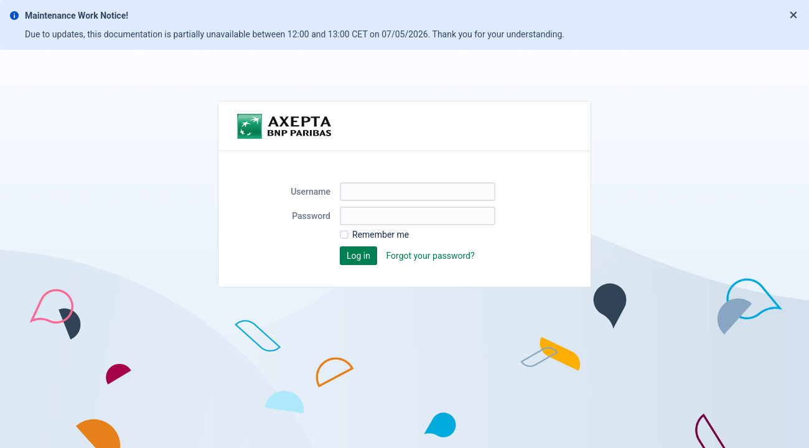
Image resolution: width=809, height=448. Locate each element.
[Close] (793, 15)
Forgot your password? (430, 256)
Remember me (380, 235)
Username (310, 192)
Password (311, 216)
